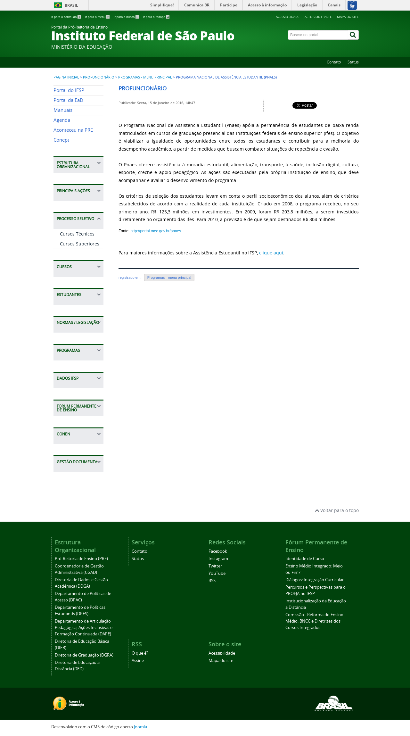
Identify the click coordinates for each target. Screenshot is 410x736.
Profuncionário (98, 77)
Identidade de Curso (304, 558)
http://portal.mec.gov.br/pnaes (155, 231)
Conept (61, 140)
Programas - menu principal (145, 77)
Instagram (218, 558)
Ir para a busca (127, 17)
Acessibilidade (287, 16)
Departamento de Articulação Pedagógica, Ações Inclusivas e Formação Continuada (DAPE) (83, 627)
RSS (212, 580)
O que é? (140, 653)
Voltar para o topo (337, 510)
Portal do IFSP (68, 90)
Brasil (71, 5)
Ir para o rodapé (156, 17)
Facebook (218, 551)
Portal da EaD (68, 100)
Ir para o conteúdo (66, 17)
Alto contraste (318, 16)
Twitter (215, 566)
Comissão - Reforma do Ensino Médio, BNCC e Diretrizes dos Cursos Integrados (314, 621)
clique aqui (271, 253)
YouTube (217, 573)
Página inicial (66, 77)
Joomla (140, 727)
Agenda (61, 120)
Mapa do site (348, 16)
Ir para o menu (98, 17)
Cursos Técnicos (77, 234)
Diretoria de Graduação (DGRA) (84, 655)
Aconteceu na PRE (73, 130)
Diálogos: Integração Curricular (314, 580)
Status (353, 62)
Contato (334, 62)
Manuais (62, 110)
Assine (138, 660)
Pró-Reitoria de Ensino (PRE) (81, 558)
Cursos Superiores (79, 244)
